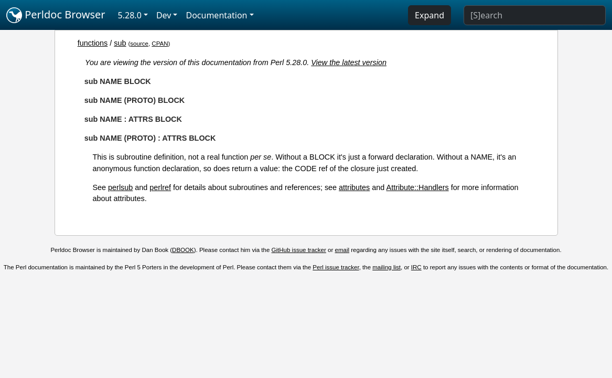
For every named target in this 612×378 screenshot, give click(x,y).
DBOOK (183, 250)
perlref (160, 187)
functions (93, 43)
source (139, 43)
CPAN (160, 43)
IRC (416, 267)
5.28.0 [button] (130, 15)
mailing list (386, 267)
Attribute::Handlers (417, 187)
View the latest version (348, 62)
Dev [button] (163, 15)
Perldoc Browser (55, 15)
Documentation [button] (216, 15)
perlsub (120, 187)
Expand (429, 15)
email (342, 250)
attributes (354, 187)
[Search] (535, 15)
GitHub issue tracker (299, 250)
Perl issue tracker (336, 267)
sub (120, 43)
